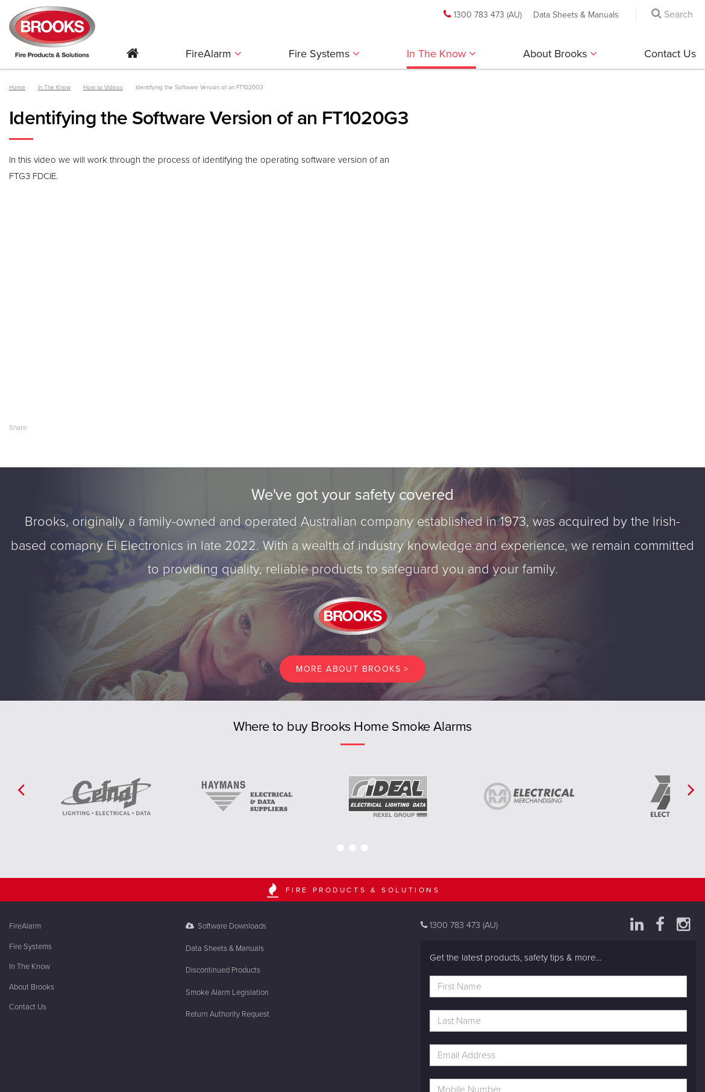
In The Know (438, 53)
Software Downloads (226, 926)
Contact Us (670, 53)
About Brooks (556, 53)
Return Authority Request (227, 1014)
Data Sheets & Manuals (575, 15)
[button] (133, 57)
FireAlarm (210, 53)
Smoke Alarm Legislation (227, 992)
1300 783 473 (482, 14)
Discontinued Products (223, 970)
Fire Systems (320, 53)
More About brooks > (352, 669)
